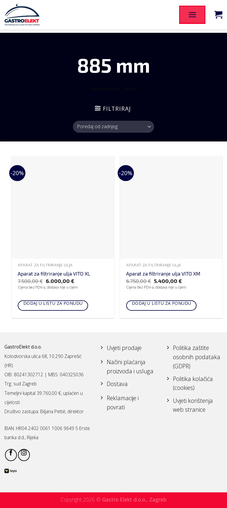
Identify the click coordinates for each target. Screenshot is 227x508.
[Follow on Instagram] (24, 455)
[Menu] (192, 14)
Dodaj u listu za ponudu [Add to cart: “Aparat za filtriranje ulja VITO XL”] (53, 303)
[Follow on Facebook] (11, 455)
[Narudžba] (113, 127)
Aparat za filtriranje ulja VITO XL (54, 273)
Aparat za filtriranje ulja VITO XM (163, 273)
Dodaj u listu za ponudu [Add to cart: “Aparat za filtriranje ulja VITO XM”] (161, 303)
